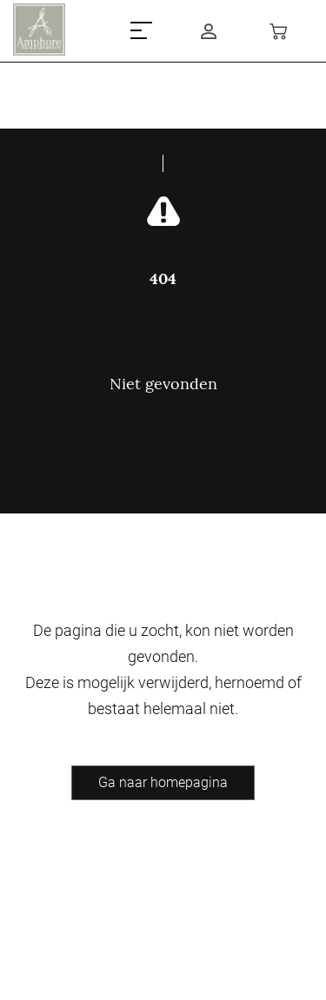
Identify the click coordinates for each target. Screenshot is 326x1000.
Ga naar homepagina (163, 782)
